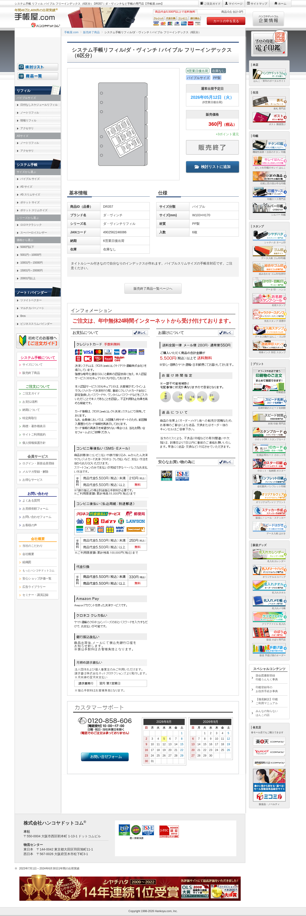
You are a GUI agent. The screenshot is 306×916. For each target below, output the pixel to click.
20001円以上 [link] (27, 278)
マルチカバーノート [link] (32, 308)
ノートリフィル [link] (29, 112)
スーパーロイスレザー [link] (33, 232)
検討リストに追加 (213, 167)
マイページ (236, 3)
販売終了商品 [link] (31, 373)
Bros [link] (23, 316)
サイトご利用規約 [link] (33, 434)
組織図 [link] (26, 562)
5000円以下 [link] (27, 247)
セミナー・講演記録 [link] (35, 595)
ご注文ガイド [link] (31, 393)
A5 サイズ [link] (26, 186)
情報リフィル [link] (28, 120)
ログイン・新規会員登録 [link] (38, 463)
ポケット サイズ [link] (29, 202)
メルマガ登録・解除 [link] (35, 471)
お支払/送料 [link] (30, 401)
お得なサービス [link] (32, 479)
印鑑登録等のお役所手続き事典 (267, 689)
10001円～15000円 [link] (31, 262)
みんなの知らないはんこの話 (267, 713)
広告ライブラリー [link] (33, 587)
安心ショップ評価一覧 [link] (36, 578)
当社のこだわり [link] (32, 545)
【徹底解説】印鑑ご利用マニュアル (267, 701)
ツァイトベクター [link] (31, 300)
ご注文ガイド (212, 3)
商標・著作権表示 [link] (33, 426)
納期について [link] (31, 409)
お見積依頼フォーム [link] (35, 508)
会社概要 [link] (28, 554)
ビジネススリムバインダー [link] (36, 323)
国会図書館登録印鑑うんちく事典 (267, 677)
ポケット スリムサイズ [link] (34, 210)
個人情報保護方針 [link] (33, 442)
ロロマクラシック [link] (31, 224)
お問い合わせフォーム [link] (36, 517)
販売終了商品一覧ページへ (153, 288)
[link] (38, 571)
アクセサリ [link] (27, 128)
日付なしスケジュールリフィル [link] (38, 104)
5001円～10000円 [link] (30, 254)
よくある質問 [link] (31, 500)
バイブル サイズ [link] (29, 178)
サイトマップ (259, 3)
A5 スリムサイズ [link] (30, 194)
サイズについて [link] (32, 364)
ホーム (282, 3)
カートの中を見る (226, 21)
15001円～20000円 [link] (31, 270)
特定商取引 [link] (29, 418)
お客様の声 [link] (29, 525)
